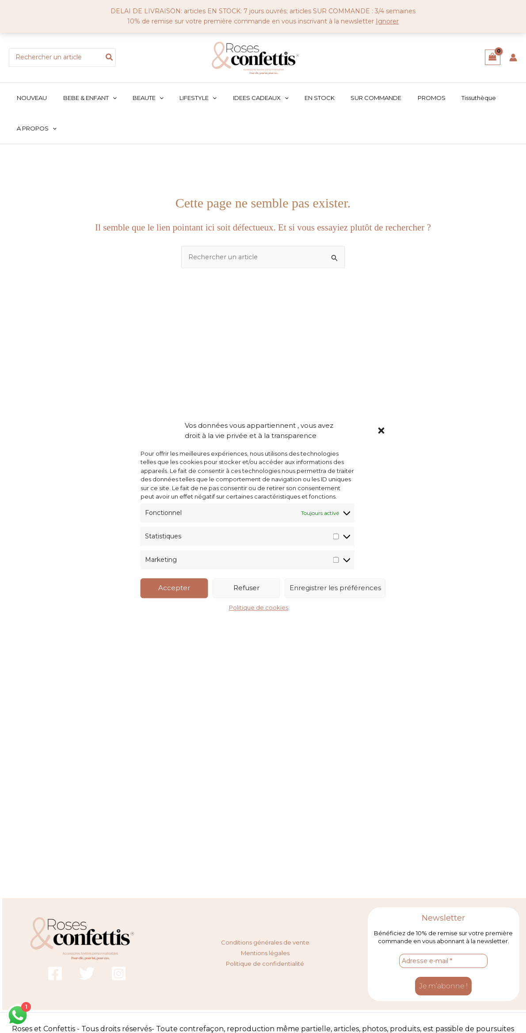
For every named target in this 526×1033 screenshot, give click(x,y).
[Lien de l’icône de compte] (513, 57)
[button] (381, 430)
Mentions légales (265, 952)
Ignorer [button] (387, 21)
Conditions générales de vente (265, 942)
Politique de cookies (258, 607)
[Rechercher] (109, 57)
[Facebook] (55, 974)
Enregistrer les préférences (335, 588)
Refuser (246, 588)
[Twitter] (87, 974)
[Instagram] (118, 974)
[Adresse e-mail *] (443, 961)
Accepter (174, 588)
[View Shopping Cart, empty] (492, 57)
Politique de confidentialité (265, 962)
